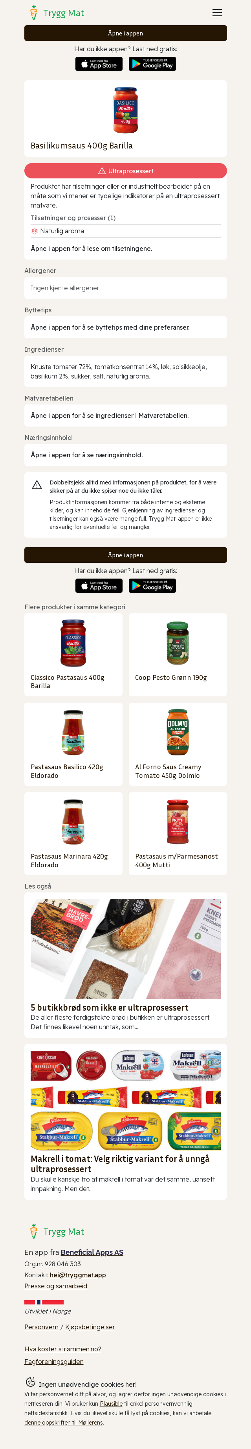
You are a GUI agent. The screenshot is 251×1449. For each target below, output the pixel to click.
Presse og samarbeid (55, 1286)
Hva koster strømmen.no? (62, 1349)
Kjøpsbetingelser (90, 1327)
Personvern (41, 1327)
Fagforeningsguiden (54, 1362)
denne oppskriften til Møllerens (63, 1422)
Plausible (111, 1403)
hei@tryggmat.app (78, 1275)
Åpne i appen (125, 33)
